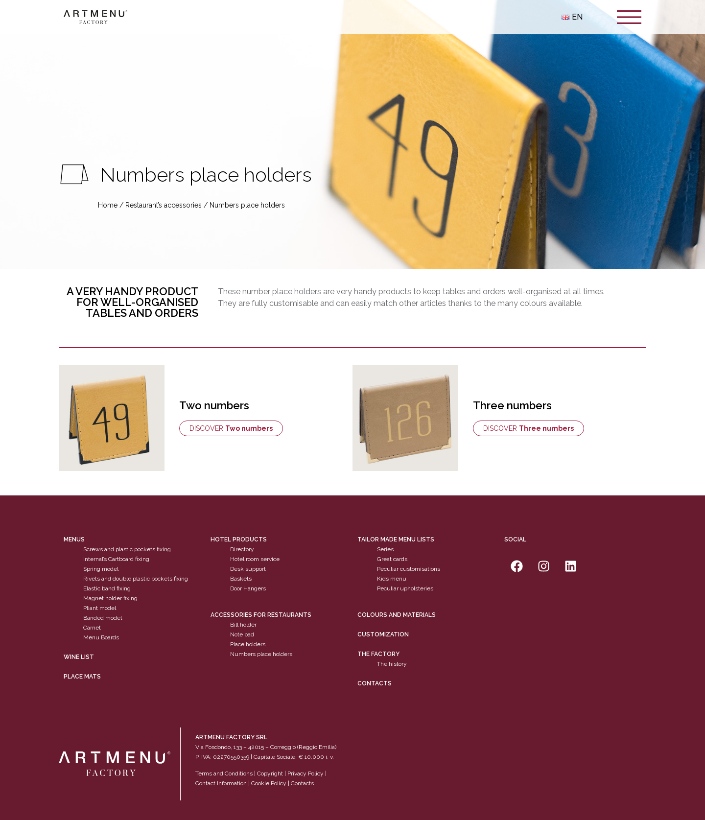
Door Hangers (248, 588)
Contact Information (221, 783)
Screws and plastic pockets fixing (127, 549)
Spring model (100, 568)
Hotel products (239, 539)
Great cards (392, 559)
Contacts (374, 683)
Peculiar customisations (408, 568)
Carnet (92, 627)
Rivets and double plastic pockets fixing (135, 578)
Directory (242, 549)
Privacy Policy (305, 773)
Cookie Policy (268, 783)
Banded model (102, 617)
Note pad (242, 634)
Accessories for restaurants (261, 614)
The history (392, 663)
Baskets (241, 578)
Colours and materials (396, 614)
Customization (383, 634)
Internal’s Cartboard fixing (116, 559)
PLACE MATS (82, 676)
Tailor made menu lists (395, 539)
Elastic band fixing (107, 588)
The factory (378, 654)
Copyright (270, 773)
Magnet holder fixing (110, 598)
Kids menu (391, 578)
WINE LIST (79, 657)
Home (108, 205)
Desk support (248, 568)
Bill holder (243, 624)
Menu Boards (101, 637)
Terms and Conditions (224, 773)
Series (385, 549)
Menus (74, 539)
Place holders (247, 644)
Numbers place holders (261, 654)
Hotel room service (255, 559)
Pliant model (99, 608)
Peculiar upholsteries (405, 588)
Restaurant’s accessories (163, 205)
